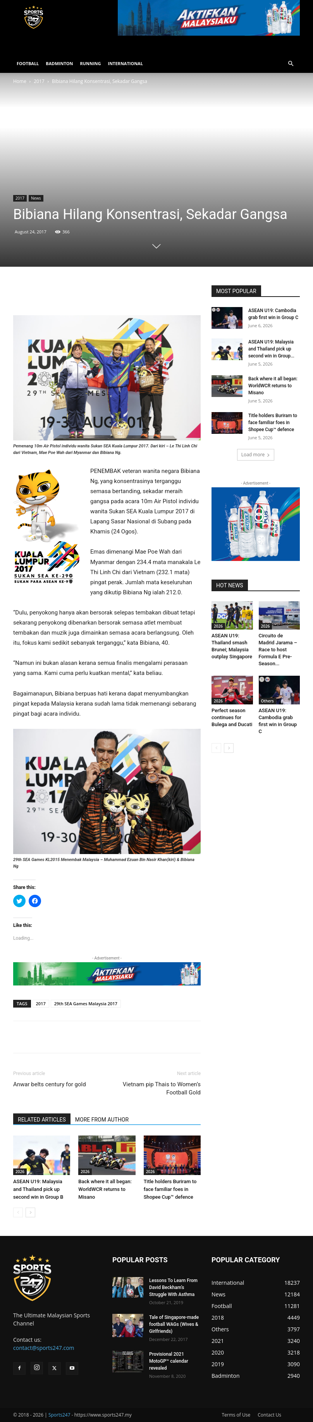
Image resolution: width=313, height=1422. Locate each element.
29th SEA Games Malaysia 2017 (85, 1003)
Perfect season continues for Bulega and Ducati (232, 717)
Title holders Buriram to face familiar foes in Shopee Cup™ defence (170, 1189)
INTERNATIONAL (125, 63)
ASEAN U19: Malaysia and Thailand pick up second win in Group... (271, 349)
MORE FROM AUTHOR (102, 1120)
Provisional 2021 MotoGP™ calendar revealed (168, 1361)
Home (19, 81)
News (36, 198)
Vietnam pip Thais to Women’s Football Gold (162, 1088)
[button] (290, 63)
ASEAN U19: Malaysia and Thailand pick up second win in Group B (38, 1189)
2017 (39, 81)
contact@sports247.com (43, 1347)
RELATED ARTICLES (42, 1120)
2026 (19, 1171)
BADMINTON (59, 63)
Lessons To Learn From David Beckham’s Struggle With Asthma (173, 1287)
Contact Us (269, 1415)
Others (267, 701)
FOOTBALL (28, 63)
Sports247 (59, 1415)
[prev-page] (18, 1212)
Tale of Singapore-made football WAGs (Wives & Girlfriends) (174, 1324)
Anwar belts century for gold (49, 1084)
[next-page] (30, 1212)
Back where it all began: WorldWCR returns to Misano (105, 1189)
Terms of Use (236, 1415)
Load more (255, 454)
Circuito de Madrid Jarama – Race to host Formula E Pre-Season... (278, 649)
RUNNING (90, 63)
